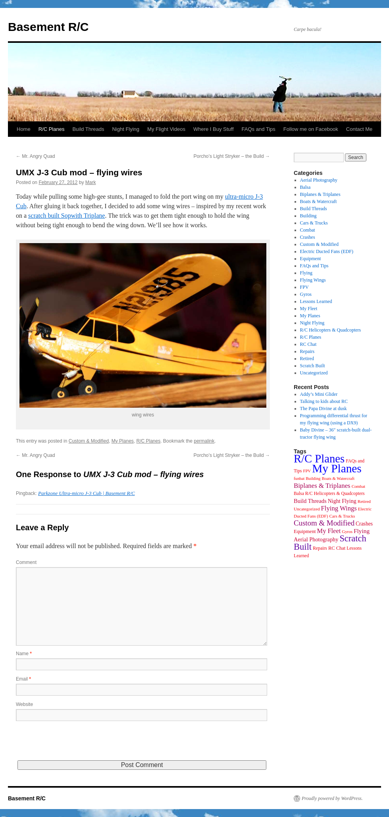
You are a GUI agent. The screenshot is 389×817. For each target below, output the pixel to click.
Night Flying (125, 129)
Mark (90, 182)
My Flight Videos (166, 129)
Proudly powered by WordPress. (332, 798)
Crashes (307, 237)
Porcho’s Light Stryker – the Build (231, 156)
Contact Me (359, 129)
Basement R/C (48, 26)
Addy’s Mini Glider (319, 394)
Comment (26, 562)
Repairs (307, 351)
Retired (307, 358)
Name (24, 653)
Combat (307, 230)
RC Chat (308, 344)
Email (23, 679)
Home (24, 129)
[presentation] (76, 744)
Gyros (306, 294)
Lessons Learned (316, 301)
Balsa (305, 187)
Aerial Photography (318, 180)
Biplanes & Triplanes (320, 194)
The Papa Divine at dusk (323, 408)
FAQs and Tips (258, 129)
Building (308, 216)
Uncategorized (314, 373)
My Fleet (309, 308)
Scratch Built (312, 365)
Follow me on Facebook (310, 129)
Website (24, 704)
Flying (306, 273)
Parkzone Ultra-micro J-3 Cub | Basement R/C (86, 493)
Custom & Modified (89, 441)
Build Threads (88, 129)
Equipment (310, 258)
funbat (299, 478)
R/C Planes (52, 129)
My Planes (123, 441)
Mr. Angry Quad (35, 156)
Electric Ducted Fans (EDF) (326, 251)
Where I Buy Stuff (213, 129)
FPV (304, 287)
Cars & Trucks (314, 223)
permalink (204, 441)
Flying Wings (313, 280)
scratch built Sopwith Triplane (66, 215)
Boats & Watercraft (318, 201)
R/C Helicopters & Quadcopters (330, 330)
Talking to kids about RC (324, 401)
